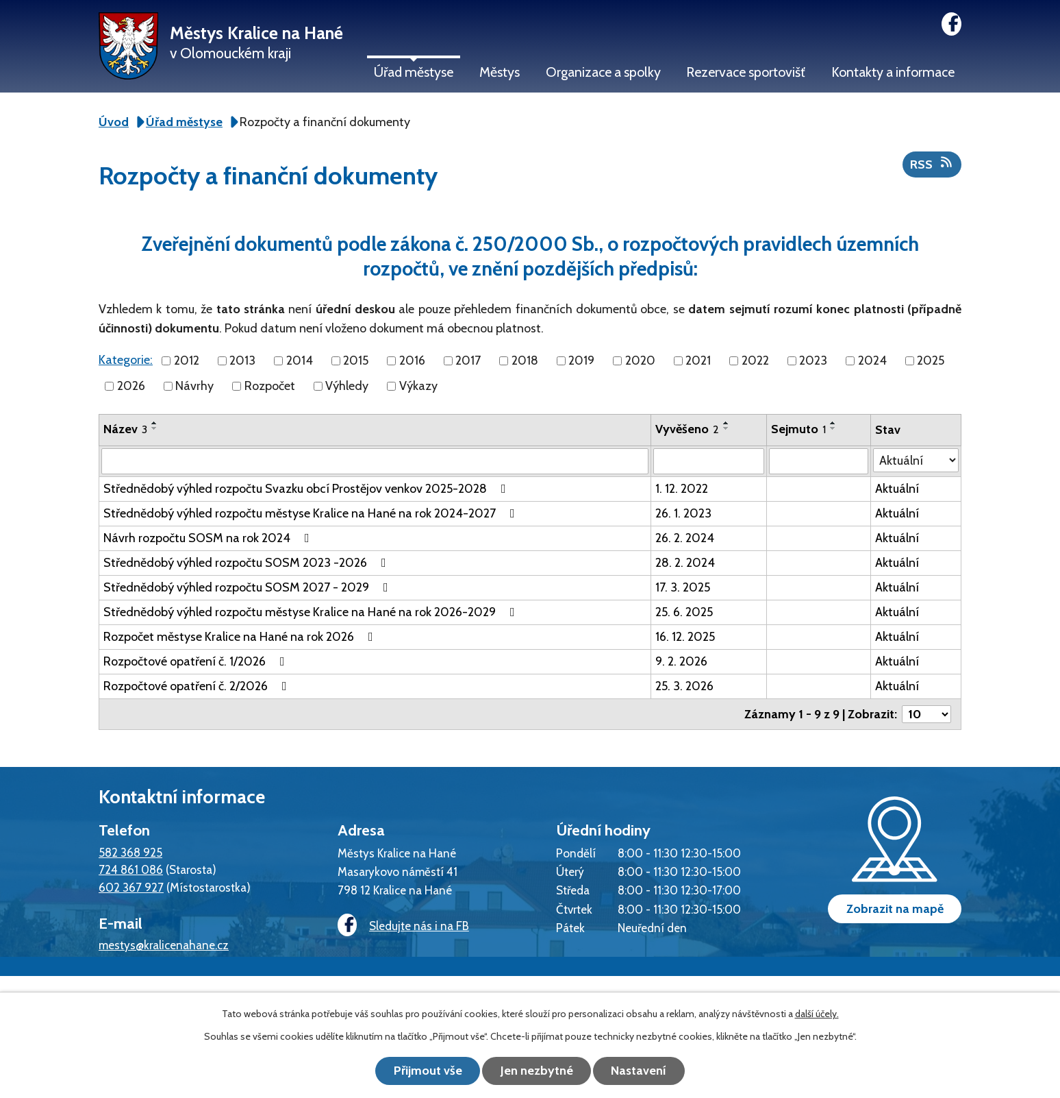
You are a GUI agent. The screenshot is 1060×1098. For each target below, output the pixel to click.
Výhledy (346, 385)
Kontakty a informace (893, 72)
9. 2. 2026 (681, 661)
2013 (242, 360)
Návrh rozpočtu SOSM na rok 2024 (209, 538)
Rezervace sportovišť (745, 72)
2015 (355, 360)
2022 (755, 360)
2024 (872, 360)
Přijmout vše (427, 1070)
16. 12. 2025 (685, 636)
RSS (932, 164)
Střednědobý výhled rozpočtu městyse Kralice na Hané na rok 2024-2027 (311, 513)
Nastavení (640, 1070)
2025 (930, 360)
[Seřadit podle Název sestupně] (154, 428)
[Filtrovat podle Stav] (916, 460)
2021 (698, 360)
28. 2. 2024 (685, 562)
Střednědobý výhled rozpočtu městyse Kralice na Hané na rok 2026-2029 (311, 612)
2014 (299, 360)
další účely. (817, 1014)
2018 (525, 360)
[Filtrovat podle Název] (374, 461)
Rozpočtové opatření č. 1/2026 (196, 661)
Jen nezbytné (537, 1070)
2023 (813, 360)
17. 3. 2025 (682, 587)
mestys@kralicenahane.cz (164, 945)
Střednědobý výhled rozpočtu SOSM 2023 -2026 (247, 562)
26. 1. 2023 (683, 513)
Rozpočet (269, 385)
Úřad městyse (413, 72)
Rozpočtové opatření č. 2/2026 (197, 686)
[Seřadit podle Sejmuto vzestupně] (833, 423)
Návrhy (194, 385)
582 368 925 (130, 852)
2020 (640, 360)
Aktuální (897, 488)
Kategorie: (126, 359)
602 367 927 (131, 887)
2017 (468, 360)
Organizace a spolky (603, 72)
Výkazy (418, 385)
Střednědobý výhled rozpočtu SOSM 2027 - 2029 (248, 587)
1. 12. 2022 (681, 488)
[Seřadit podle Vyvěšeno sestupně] (726, 428)
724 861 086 (131, 869)
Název (125, 429)
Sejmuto (798, 429)
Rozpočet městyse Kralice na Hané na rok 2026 (241, 636)
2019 (581, 360)
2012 (186, 360)
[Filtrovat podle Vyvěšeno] (708, 461)
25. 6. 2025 (684, 612)
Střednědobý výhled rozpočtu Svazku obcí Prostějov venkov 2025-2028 (307, 488)
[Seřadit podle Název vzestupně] (154, 423)
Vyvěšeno (687, 429)
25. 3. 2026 (684, 686)
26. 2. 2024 (684, 538)
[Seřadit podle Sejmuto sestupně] (833, 428)
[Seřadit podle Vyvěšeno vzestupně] (726, 423)
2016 (412, 360)
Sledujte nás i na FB (403, 925)
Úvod (114, 122)
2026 (131, 385)
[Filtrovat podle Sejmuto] (818, 461)
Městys (499, 72)
